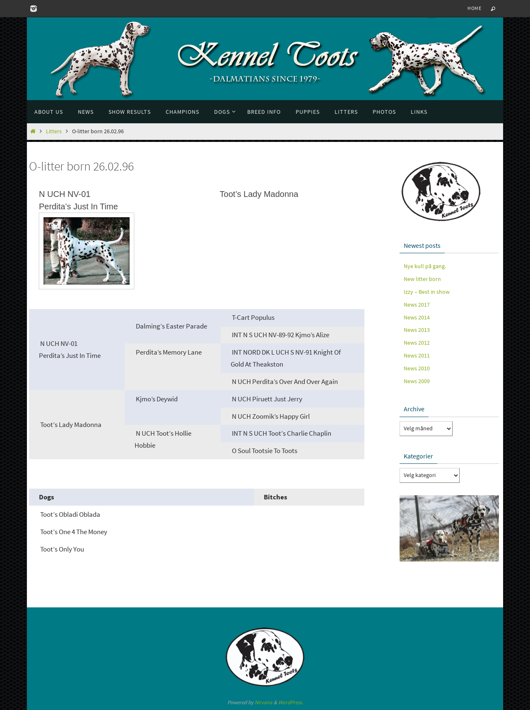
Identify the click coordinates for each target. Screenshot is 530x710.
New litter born (422, 279)
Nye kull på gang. (425, 266)
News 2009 (417, 381)
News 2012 (417, 342)
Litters (54, 131)
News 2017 (417, 304)
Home (474, 8)
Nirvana (263, 702)
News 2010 (417, 368)
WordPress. (290, 702)
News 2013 (417, 329)
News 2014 (417, 317)
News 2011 (417, 355)
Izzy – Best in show (427, 291)
